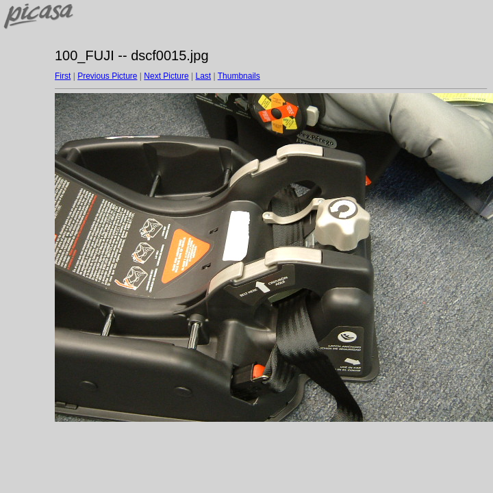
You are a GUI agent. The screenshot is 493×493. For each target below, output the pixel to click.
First (63, 76)
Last (203, 76)
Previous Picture (107, 76)
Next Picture (166, 76)
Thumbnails (239, 76)
